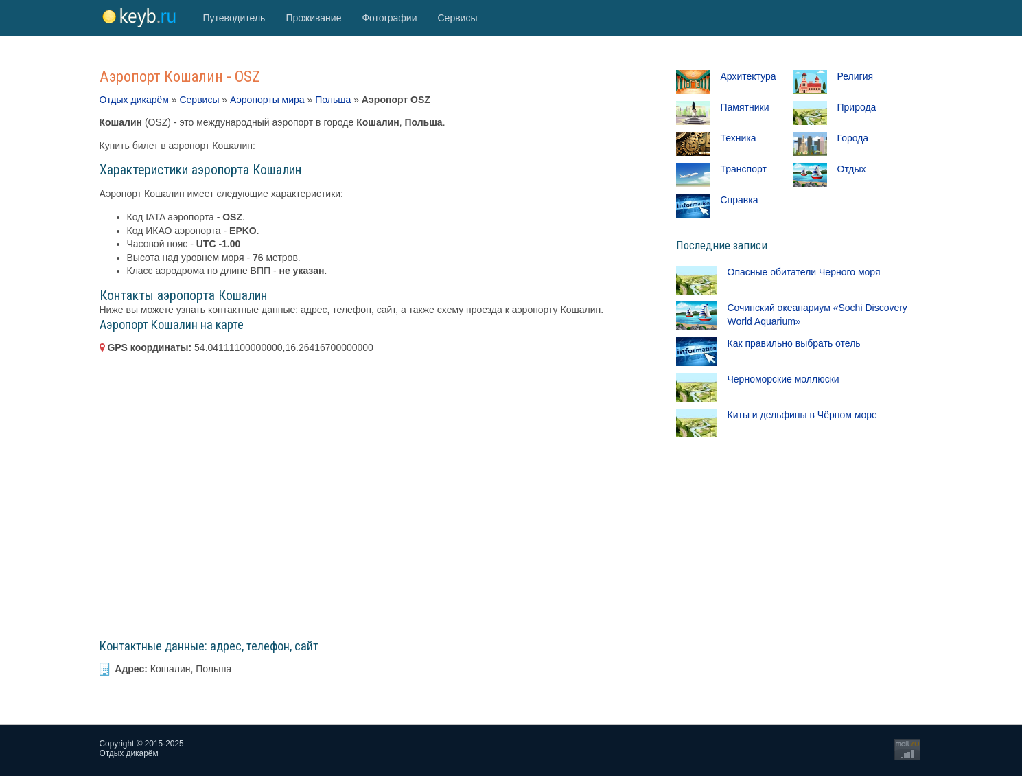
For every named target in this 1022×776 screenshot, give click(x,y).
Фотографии (389, 17)
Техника (738, 138)
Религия (855, 76)
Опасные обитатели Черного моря (804, 271)
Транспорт (744, 168)
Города (853, 138)
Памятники (745, 107)
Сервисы (457, 17)
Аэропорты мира (267, 99)
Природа (856, 107)
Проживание (313, 17)
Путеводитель (234, 17)
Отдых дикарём (134, 99)
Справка (739, 199)
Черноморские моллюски (783, 379)
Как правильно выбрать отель (794, 343)
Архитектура (748, 76)
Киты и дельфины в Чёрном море (802, 414)
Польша (333, 99)
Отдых (851, 168)
